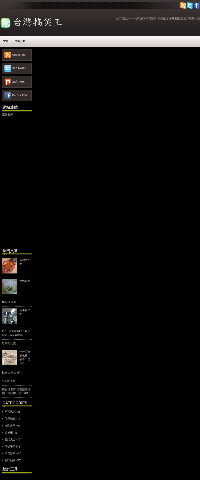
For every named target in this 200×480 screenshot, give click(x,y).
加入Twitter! (19, 68)
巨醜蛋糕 (24, 281)
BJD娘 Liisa (9, 301)
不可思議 (10, 411)
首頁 (5, 41)
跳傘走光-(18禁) (11, 372)
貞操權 (9, 432)
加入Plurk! (18, 81)
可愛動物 (10, 418)
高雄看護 (7, 114)
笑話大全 (10, 439)
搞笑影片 (10, 453)
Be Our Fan (19, 95)
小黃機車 (9, 381)
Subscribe (18, 54)
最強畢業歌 (11, 446)
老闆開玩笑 (9, 343)
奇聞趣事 (10, 425)
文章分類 (20, 41)
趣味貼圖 (10, 460)
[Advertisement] (14, 182)
